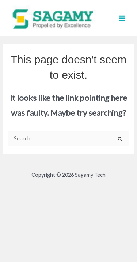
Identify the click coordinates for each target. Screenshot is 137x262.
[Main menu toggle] (122, 18)
